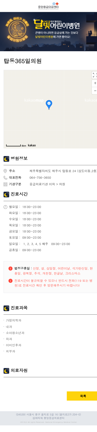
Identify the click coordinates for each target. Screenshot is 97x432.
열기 (6, 6)
